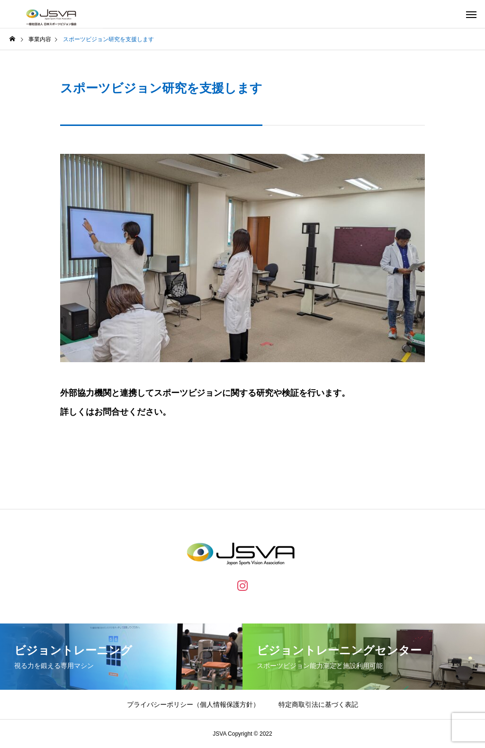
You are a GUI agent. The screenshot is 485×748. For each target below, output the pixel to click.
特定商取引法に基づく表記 (318, 704)
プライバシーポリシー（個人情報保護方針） (193, 704)
